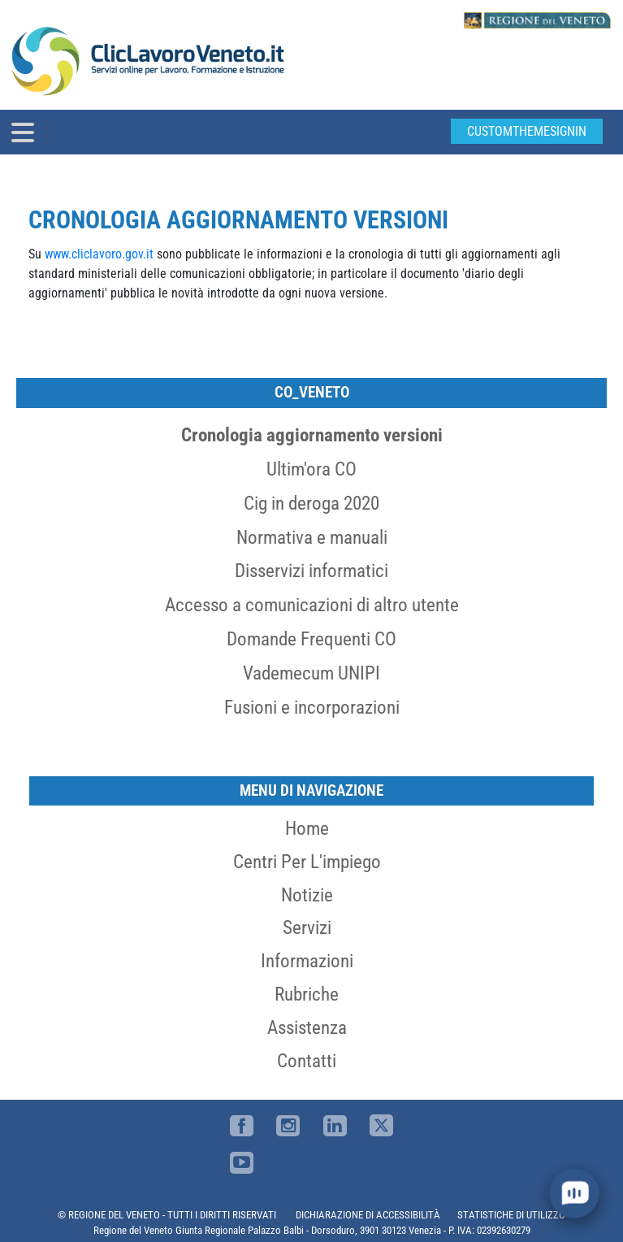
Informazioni (307, 960)
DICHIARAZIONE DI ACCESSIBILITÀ (368, 1215)
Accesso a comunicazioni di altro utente (312, 604)
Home (307, 828)
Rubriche (307, 994)
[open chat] (574, 1193)
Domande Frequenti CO (311, 639)
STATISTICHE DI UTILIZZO (511, 1215)
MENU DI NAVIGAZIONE (311, 790)
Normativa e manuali (311, 537)
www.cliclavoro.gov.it (101, 254)
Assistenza (307, 1027)
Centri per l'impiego (307, 861)
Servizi (307, 927)
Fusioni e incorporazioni (312, 707)
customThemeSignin (526, 131)
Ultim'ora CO (311, 469)
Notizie (307, 895)
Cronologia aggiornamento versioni (312, 434)
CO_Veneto (312, 392)
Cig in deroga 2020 (311, 503)
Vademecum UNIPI (311, 673)
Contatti (306, 1060)
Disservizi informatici (311, 570)
